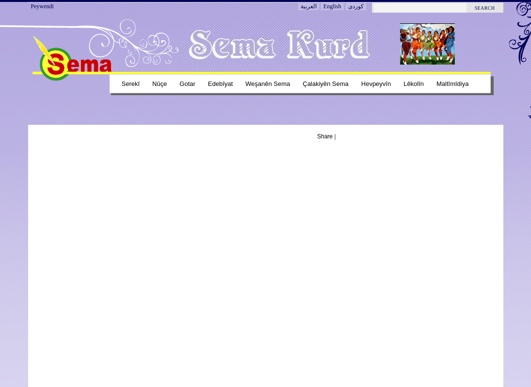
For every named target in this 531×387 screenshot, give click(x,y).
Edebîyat (220, 83)
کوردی (356, 6)
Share (325, 136)
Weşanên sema (267, 83)
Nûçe (159, 83)
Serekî (131, 83)
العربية (309, 6)
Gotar (187, 83)
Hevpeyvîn (376, 83)
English (332, 6)
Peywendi (42, 6)
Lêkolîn (413, 83)
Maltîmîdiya (452, 83)
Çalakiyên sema (326, 83)
